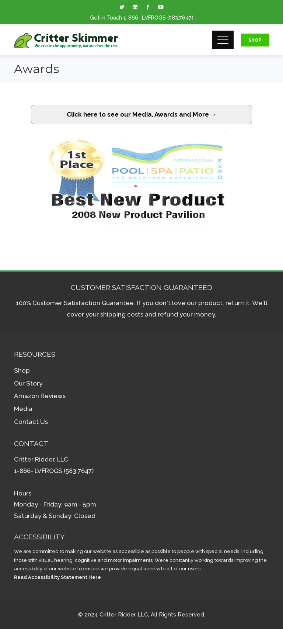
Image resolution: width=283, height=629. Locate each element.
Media (23, 408)
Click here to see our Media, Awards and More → (142, 114)
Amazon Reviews (40, 396)
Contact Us (31, 421)
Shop (255, 40)
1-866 (130, 17)
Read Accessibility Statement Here (57, 577)
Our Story (28, 383)
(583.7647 (179, 17)
